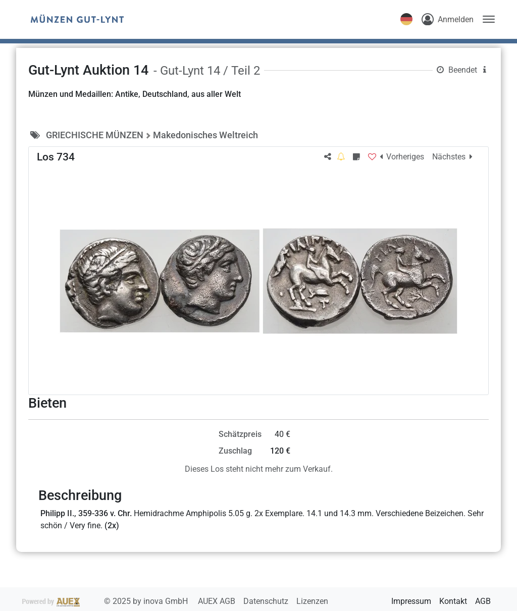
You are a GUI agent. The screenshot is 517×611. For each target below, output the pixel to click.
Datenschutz (266, 601)
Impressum (411, 601)
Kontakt (453, 601)
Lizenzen (312, 601)
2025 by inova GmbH (106, 601)
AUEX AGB (217, 601)
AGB (483, 601)
